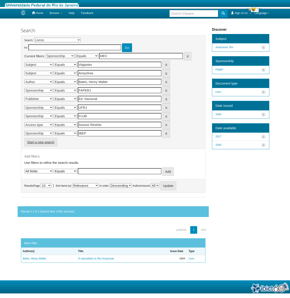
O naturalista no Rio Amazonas (96, 258)
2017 (218, 136)
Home (37, 13)
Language (261, 13)
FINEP (219, 69)
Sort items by (63, 185)
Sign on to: (241, 13)
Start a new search (40, 142)
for (25, 47)
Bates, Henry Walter (34, 258)
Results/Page (32, 185)
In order (104, 185)
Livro (191, 258)
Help (72, 13)
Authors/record (141, 185)
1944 (218, 114)
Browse (56, 13)
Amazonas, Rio (224, 47)
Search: (28, 40)
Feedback (87, 13)
